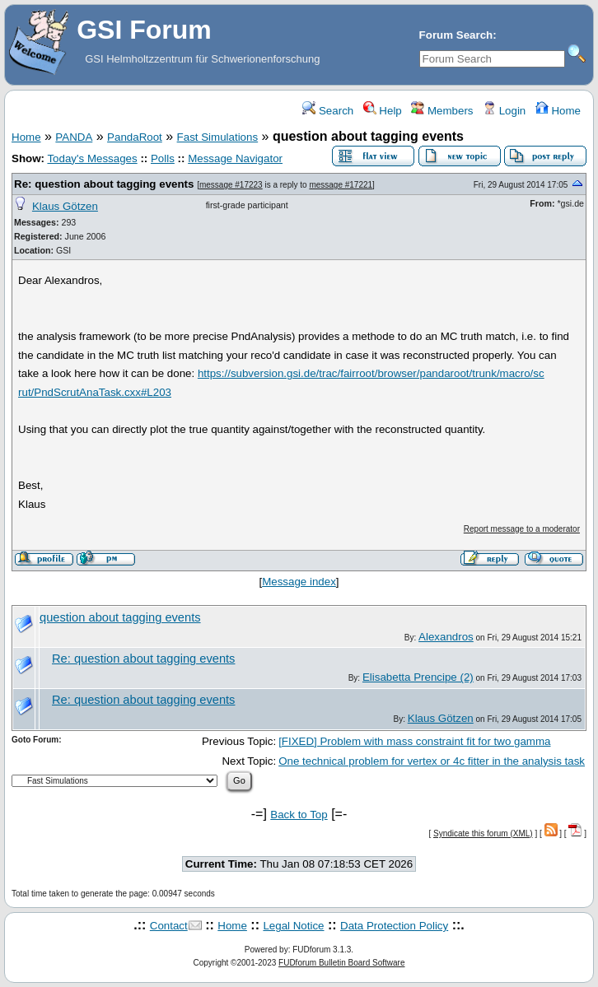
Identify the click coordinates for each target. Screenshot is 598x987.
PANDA (73, 137)
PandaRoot (134, 137)
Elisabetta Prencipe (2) (418, 677)
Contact (169, 925)
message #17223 (231, 184)
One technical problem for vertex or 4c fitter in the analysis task (431, 761)
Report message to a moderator (522, 528)
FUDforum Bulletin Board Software (341, 962)
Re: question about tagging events (104, 184)
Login (504, 111)
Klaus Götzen (65, 206)
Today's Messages (92, 158)
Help (382, 111)
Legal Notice (293, 925)
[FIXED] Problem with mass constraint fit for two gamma (414, 741)
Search (327, 111)
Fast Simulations (218, 137)
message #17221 (340, 184)
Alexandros (446, 637)
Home (558, 111)
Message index (299, 581)
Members (442, 111)
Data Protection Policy (394, 925)
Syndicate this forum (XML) (483, 833)
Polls (163, 158)
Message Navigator (235, 158)
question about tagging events (120, 617)
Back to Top (298, 814)
